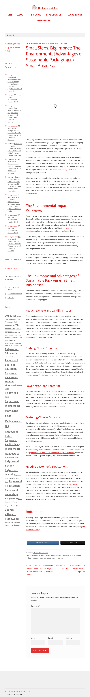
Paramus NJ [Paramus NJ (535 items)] (17, 343)
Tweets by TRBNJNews (13, 259)
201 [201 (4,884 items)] (7, 315)
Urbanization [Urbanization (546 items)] (9, 502)
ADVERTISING (44, 20)
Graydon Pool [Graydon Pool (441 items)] (17, 335)
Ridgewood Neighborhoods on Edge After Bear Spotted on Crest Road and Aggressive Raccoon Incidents (15, 84)
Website (69, 638)
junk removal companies (67, 331)
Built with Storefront (13, 694)
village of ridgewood (40, 553)
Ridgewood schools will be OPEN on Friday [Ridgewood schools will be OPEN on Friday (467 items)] (13, 478)
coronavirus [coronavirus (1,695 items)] (10, 328)
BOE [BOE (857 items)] (12, 325)
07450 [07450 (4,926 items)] (13, 315)
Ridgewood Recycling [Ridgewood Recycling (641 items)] (12, 457)
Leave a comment (60, 43)
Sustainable (66, 555)
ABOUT (21, 14)
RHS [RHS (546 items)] (21, 345)
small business (56, 555)
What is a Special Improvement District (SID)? (14, 98)
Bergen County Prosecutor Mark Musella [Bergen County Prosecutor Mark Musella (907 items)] (13, 322)
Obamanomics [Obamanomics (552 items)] (9, 343)
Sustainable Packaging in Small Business (49, 558)
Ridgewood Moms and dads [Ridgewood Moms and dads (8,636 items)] (12, 411)
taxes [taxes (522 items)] (20, 499)
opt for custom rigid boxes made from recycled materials (52, 452)
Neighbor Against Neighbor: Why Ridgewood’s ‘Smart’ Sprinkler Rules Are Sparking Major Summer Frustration (14, 184)
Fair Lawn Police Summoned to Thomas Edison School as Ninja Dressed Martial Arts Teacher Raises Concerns (40, 570)
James (49, 43)
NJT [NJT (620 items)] (15, 340)
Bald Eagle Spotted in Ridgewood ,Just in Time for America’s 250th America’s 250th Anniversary (15, 149)
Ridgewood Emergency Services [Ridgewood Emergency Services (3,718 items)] (11, 377)
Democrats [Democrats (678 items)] (16, 332)
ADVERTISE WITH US (15, 294)
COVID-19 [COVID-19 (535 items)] (18, 329)
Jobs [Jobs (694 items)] (20, 338)
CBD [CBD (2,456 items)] (16, 325)
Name (33, 638)
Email (50, 638)
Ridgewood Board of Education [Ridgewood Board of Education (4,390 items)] (11, 365)
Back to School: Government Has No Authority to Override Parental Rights (70, 568)
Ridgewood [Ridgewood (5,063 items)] (12, 349)
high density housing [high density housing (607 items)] (11, 337)
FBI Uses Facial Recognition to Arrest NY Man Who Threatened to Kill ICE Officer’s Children (14, 133)
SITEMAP (11, 298)
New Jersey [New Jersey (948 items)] (9, 340)
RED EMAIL (35, 14)
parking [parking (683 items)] (7, 346)
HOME (9, 14)
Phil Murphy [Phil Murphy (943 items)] (15, 345)
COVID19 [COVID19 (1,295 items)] (8, 332)
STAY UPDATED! (54, 14)
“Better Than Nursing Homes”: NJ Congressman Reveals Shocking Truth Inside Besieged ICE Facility (15, 115)
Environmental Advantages (40, 555)
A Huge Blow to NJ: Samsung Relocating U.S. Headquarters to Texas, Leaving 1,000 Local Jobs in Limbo (14, 203)
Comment (35, 606)
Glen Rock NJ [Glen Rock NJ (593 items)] (9, 335)
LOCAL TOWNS (74, 14)
